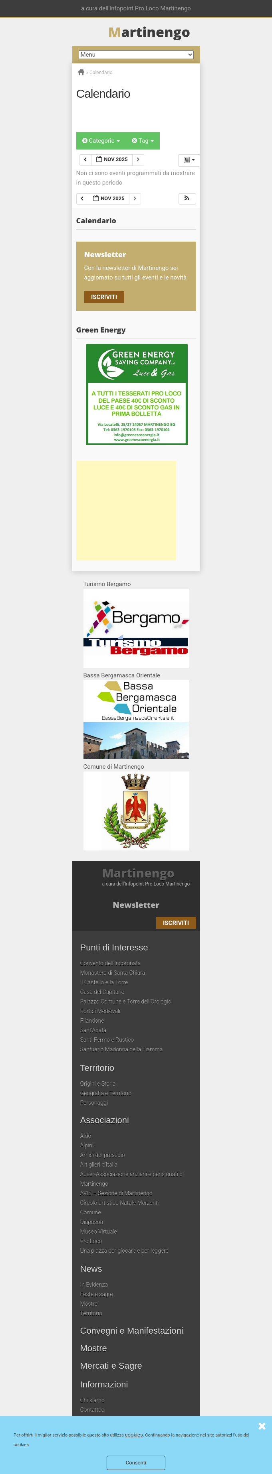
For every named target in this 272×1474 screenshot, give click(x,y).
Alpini (87, 1145)
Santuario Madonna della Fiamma (121, 1049)
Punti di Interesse (114, 947)
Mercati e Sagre (111, 1366)
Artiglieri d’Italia (99, 1164)
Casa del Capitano (102, 992)
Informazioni (104, 1384)
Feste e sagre (96, 1294)
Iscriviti (104, 297)
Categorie (101, 140)
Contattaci (93, 1410)
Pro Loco (91, 1241)
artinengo (149, 32)
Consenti (136, 1463)
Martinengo (138, 873)
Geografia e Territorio (106, 1093)
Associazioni (104, 1120)
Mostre (88, 1304)
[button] (187, 199)
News (91, 1269)
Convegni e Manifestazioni (131, 1331)
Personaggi (94, 1103)
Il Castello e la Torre (104, 982)
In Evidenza (94, 1284)
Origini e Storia (98, 1083)
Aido (85, 1136)
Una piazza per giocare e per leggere (124, 1251)
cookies (134, 1435)
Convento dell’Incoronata (110, 963)
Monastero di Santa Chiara (112, 973)
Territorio (97, 1068)
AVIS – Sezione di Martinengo (116, 1193)
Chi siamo (92, 1400)
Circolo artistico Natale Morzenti (119, 1203)
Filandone (92, 1020)
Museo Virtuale (98, 1231)
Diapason (91, 1222)
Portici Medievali (100, 1011)
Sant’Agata (93, 1030)
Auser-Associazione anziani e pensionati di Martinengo (132, 1179)
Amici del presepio (102, 1155)
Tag (143, 140)
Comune (90, 1212)
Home (81, 72)
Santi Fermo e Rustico (107, 1040)
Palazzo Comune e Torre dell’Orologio (125, 1001)
